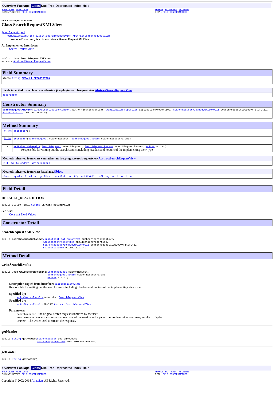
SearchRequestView (21, 49)
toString (103, 183)
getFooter (20, 135)
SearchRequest (38, 143)
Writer (150, 152)
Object (58, 177)
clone (6, 183)
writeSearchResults (27, 152)
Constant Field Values (22, 221)
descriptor (9, 97)
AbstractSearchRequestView (31, 63)
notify (73, 183)
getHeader (20, 143)
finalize (31, 183)
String (16, 80)
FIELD (24, 12)
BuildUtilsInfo (12, 116)
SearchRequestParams (86, 143)
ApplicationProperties (122, 113)
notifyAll (88, 183)
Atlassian (37, 393)
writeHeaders (20, 169)
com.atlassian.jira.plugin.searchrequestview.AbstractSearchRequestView (58, 36)
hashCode (60, 183)
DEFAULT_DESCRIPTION (36, 80)
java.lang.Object (13, 32)
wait (115, 183)
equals (17, 183)
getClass (45, 183)
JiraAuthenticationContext (52, 113)
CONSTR (33, 12)
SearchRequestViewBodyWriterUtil (196, 113)
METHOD (42, 12)
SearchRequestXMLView (17, 113)
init (5, 169)
